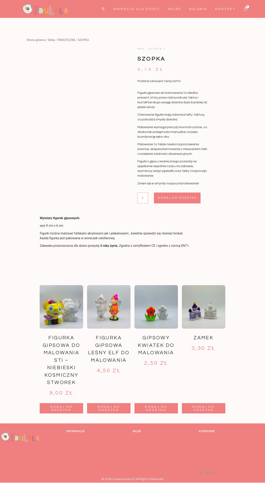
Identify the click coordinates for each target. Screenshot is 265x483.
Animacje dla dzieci (136, 9)
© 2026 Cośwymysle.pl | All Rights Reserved (132, 479)
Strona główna (36, 40)
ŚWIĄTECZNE (66, 40)
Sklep (174, 9)
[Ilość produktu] (143, 198)
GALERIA (198, 9)
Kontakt (225, 9)
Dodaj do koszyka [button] (61, 408)
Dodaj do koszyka (181, 198)
